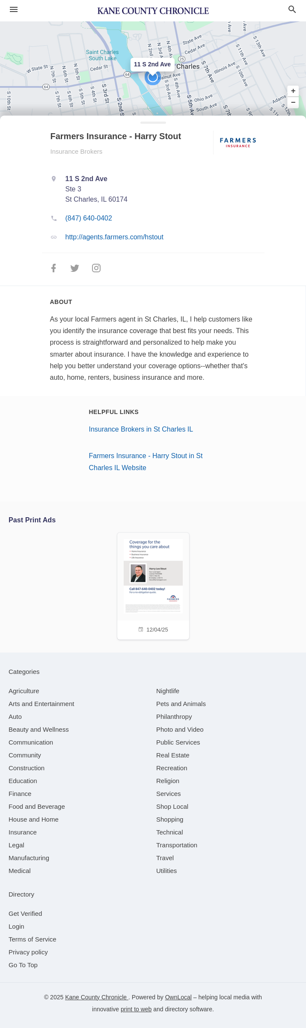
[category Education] (23, 780)
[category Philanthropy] (174, 716)
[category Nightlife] (167, 690)
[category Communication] (31, 742)
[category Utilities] (166, 870)
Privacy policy (28, 952)
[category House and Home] (34, 819)
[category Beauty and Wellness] (39, 729)
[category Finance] (20, 793)
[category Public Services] (178, 742)
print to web (136, 1009)
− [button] (293, 102)
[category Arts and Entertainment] (41, 703)
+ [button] (293, 91)
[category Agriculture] (24, 690)
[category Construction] (27, 768)
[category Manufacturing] (29, 857)
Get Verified (25, 913)
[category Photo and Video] (180, 729)
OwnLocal (178, 997)
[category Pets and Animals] (181, 703)
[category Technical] (169, 832)
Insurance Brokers (77, 151)
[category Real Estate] (173, 755)
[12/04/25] (153, 585)
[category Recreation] (171, 768)
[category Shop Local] (172, 806)
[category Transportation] (176, 845)
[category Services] (168, 793)
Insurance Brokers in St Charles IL (141, 429)
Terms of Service (32, 939)
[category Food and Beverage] (37, 806)
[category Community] (25, 755)
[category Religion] (167, 780)
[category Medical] (20, 870)
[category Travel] (165, 857)
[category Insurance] (23, 832)
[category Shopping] (169, 819)
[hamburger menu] (14, 9)
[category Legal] (16, 845)
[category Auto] (15, 716)
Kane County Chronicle (96, 997)
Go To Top (23, 964)
